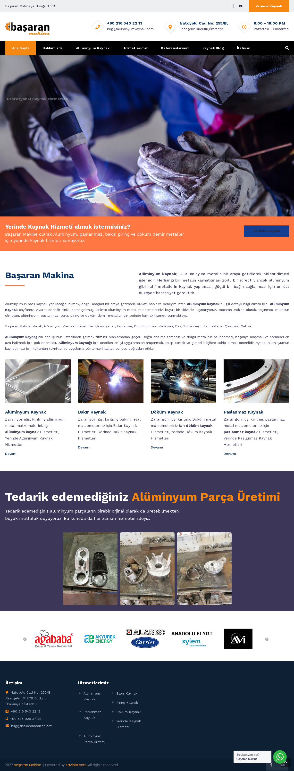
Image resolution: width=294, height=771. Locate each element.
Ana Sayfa (21, 48)
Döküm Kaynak (167, 412)
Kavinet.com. (76, 765)
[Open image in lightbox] (90, 568)
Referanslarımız (175, 48)
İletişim (243, 48)
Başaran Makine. (28, 765)
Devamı (11, 454)
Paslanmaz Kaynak (243, 412)
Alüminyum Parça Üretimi (206, 497)
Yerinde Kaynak (269, 6)
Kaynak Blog (213, 48)
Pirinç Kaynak (127, 703)
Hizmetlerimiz (135, 48)
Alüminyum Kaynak (92, 48)
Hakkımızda (53, 48)
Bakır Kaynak (92, 412)
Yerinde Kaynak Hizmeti (128, 724)
